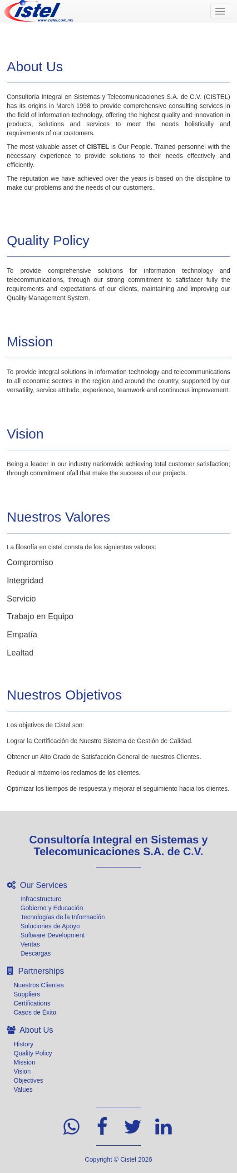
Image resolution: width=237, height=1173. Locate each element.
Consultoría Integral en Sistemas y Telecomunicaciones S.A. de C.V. (118, 845)
